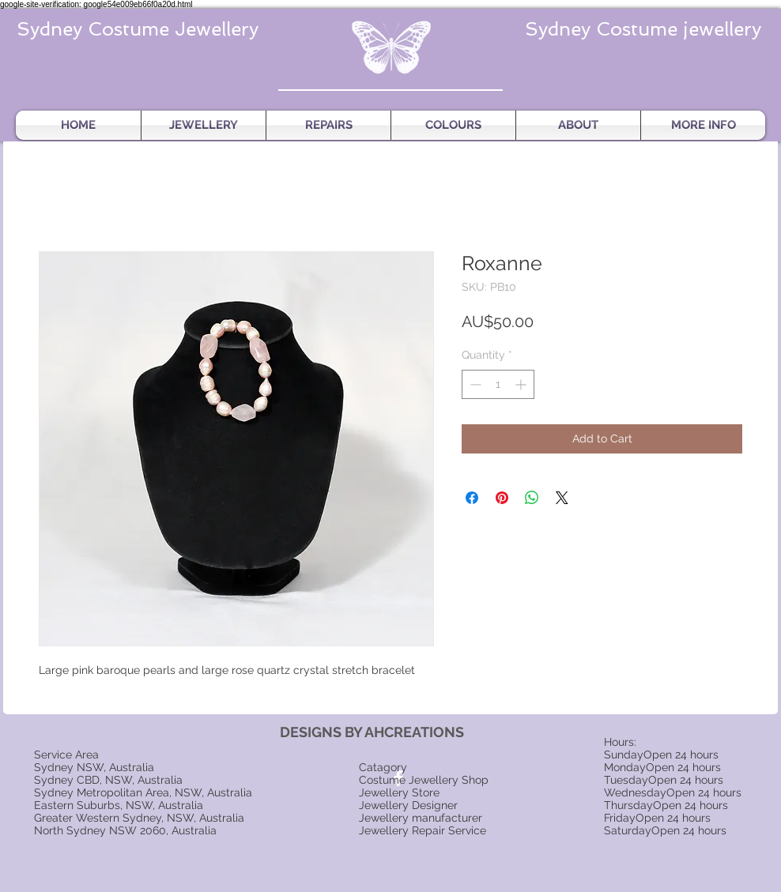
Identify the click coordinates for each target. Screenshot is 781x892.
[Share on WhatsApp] (532, 497)
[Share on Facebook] (471, 497)
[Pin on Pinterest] (501, 497)
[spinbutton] (498, 384)
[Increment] (522, 384)
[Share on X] (562, 497)
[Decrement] (474, 384)
